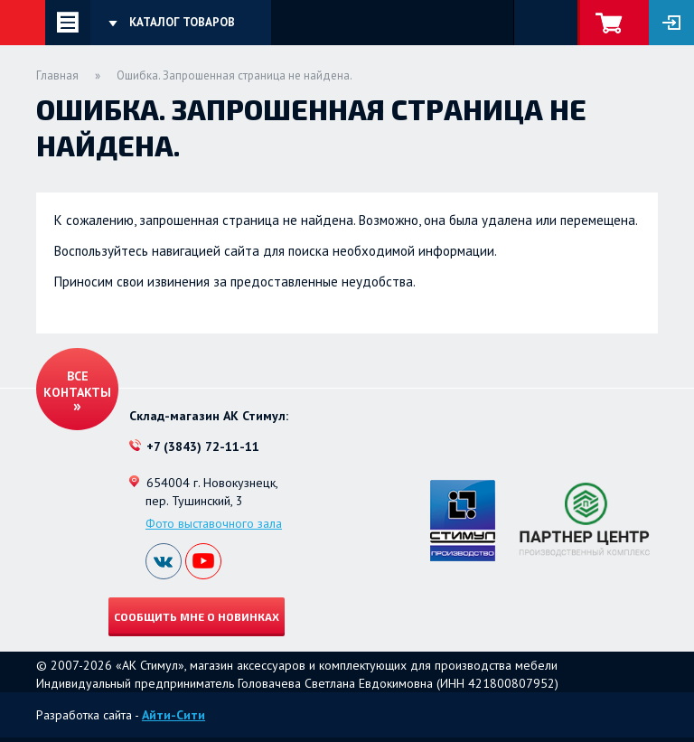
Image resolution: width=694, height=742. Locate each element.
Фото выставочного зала (213, 523)
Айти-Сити (173, 715)
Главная (57, 75)
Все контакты (77, 384)
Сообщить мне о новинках (196, 616)
